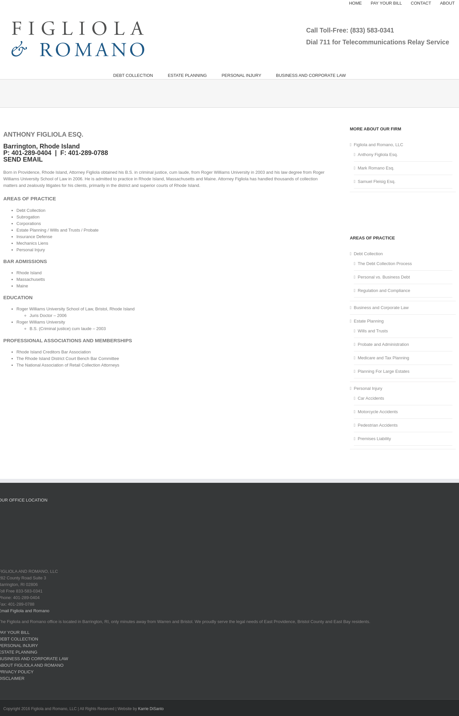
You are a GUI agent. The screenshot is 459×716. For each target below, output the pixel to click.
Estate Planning (369, 321)
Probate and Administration (383, 344)
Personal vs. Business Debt (384, 277)
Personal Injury (368, 388)
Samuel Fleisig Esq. (377, 181)
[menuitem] (355, 3)
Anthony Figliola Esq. (378, 154)
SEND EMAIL (23, 159)
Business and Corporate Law (381, 307)
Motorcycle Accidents (378, 411)
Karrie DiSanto (151, 708)
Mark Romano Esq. (376, 168)
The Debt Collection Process (385, 263)
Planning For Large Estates (384, 371)
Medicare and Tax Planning (383, 357)
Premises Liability (374, 438)
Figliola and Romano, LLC (378, 144)
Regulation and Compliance (384, 290)
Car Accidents (371, 398)
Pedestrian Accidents (378, 425)
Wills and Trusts (373, 330)
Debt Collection (368, 253)
